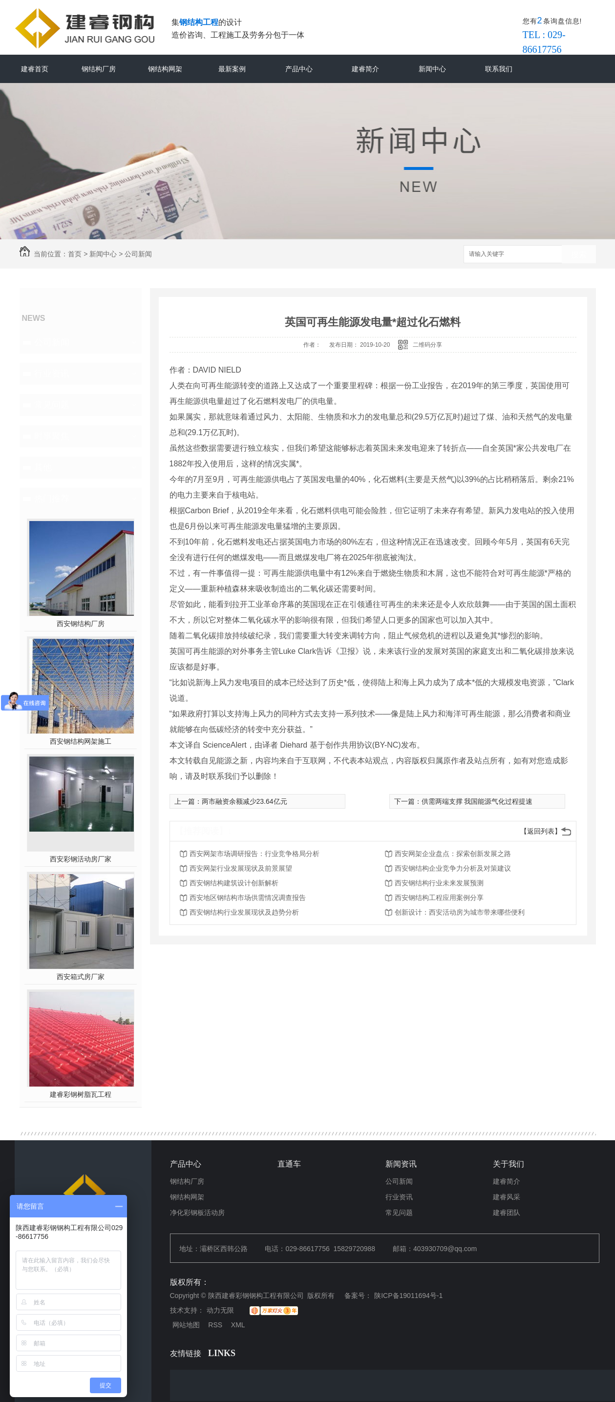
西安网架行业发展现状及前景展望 (241, 868)
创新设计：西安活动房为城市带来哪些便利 (460, 912)
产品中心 (299, 69)
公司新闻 (138, 254)
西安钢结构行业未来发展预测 (439, 883)
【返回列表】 (540, 831)
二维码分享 (427, 344)
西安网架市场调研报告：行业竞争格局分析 (254, 854)
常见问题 (51, 405)
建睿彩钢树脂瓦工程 (80, 1094)
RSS (215, 1325)
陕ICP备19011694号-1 (408, 1295)
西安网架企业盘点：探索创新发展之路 (453, 854)
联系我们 (498, 69)
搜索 (579, 255)
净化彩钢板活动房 (197, 1212)
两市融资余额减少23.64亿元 (244, 801)
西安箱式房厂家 (81, 977)
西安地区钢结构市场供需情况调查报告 (248, 897)
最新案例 (232, 69)
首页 (75, 254)
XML (238, 1325)
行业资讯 (51, 373)
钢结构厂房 (99, 69)
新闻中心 (432, 69)
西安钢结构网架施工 (80, 741)
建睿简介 (365, 69)
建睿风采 (506, 1197)
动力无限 (220, 1310)
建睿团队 (506, 1212)
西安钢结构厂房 (81, 624)
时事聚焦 (51, 436)
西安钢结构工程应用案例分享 (439, 897)
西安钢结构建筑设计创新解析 (234, 883)
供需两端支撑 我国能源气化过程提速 (477, 801)
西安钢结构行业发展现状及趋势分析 (244, 912)
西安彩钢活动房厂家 (80, 859)
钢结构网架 (165, 69)
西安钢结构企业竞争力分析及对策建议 (453, 868)
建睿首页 (34, 69)
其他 (43, 467)
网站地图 (186, 1325)
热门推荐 (51, 498)
